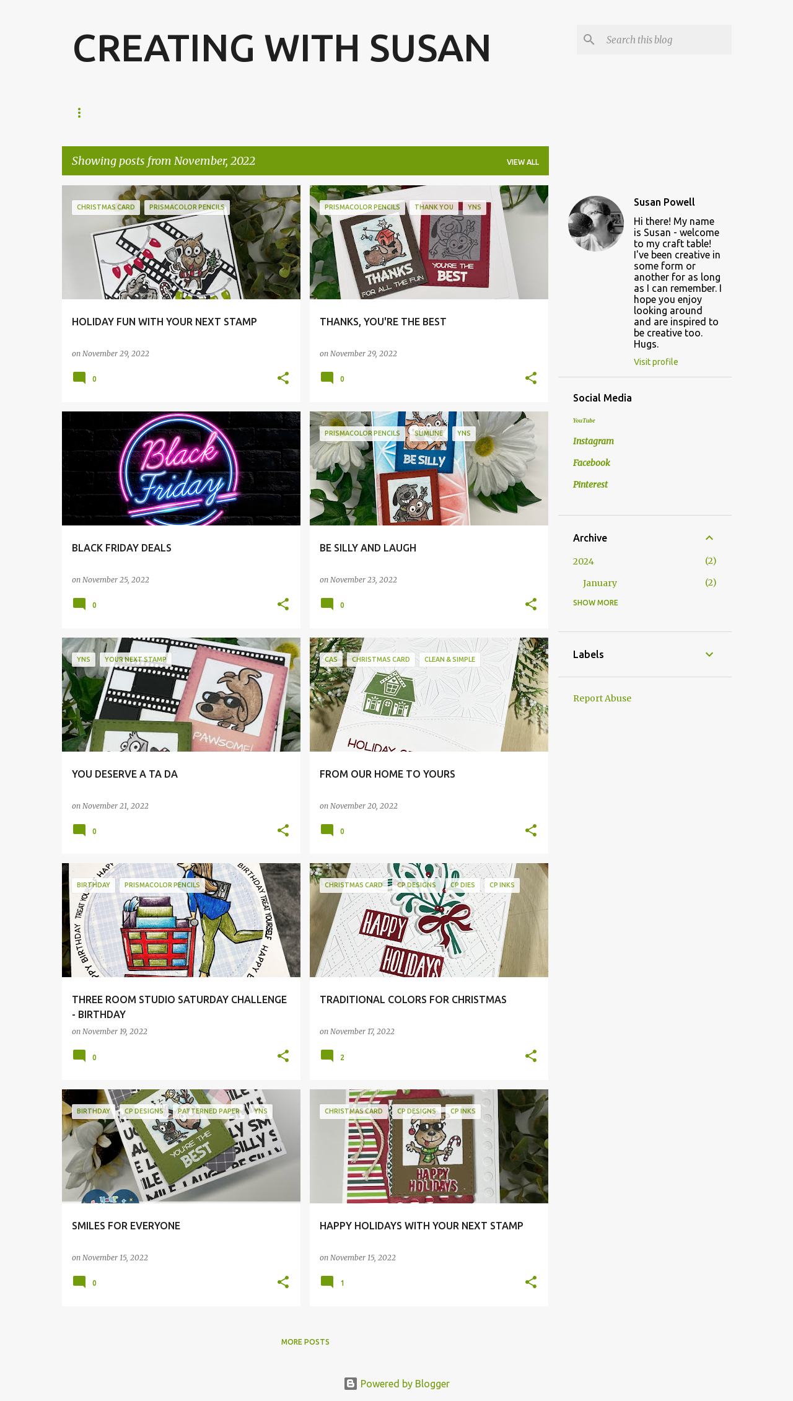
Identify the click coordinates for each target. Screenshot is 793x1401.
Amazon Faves (221, 112)
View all (523, 162)
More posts (305, 1342)
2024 (583, 561)
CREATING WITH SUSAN (282, 47)
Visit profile (656, 362)
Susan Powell (664, 202)
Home (83, 112)
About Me (143, 112)
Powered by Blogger (396, 1383)
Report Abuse (602, 698)
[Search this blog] (667, 40)
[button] (283, 379)
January (600, 583)
